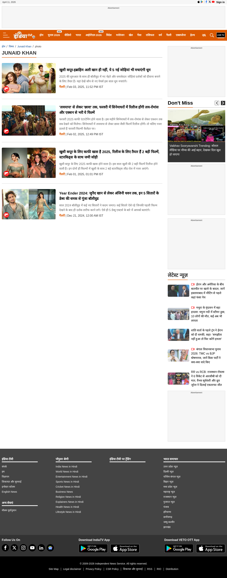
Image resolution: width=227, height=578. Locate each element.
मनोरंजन (120, 35)
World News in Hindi (67, 471)
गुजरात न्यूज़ (169, 501)
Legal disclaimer (72, 569)
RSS (149, 569)
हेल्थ (192, 35)
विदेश (109, 35)
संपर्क (4, 466)
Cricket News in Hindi (68, 486)
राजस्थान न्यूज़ (169, 496)
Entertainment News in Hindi (71, 476)
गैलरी (168, 35)
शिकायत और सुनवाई (11, 481)
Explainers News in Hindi (70, 501)
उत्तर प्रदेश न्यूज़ (170, 466)
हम (3, 471)
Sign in (220, 2)
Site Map (54, 569)
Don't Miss (180, 103)
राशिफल (150, 35)
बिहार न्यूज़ (168, 481)
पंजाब (166, 506)
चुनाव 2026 (54, 35)
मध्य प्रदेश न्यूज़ (170, 486)
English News (9, 491)
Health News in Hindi (67, 506)
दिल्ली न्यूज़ (168, 471)
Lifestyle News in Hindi (68, 511)
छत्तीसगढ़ (167, 517)
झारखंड (166, 527)
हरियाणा (167, 511)
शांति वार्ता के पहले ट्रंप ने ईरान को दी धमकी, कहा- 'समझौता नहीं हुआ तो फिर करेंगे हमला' (207, 334)
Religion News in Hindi (68, 496)
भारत (78, 35)
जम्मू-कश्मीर (169, 522)
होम (41, 35)
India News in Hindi (66, 466)
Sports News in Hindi (67, 481)
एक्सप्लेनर (181, 35)
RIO (159, 569)
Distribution (172, 569)
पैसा (139, 35)
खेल (131, 35)
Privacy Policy (93, 569)
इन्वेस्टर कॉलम (8, 486)
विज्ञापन (5, 476)
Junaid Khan (24, 46)
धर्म (160, 35)
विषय (11, 46)
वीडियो (67, 35)
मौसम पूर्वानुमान (9, 510)
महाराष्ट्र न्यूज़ (169, 491)
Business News (64, 491)
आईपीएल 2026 (93, 35)
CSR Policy (112, 569)
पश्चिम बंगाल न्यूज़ (171, 476)
